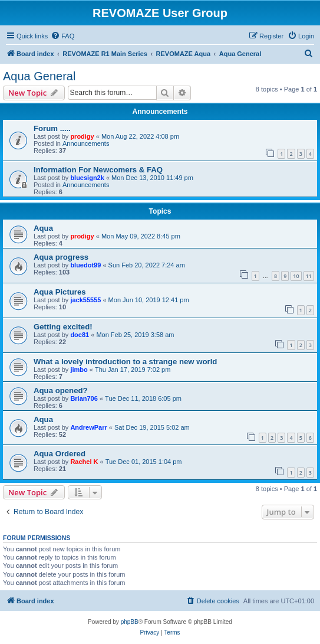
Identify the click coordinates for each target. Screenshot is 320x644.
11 (309, 276)
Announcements (86, 143)
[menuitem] (62, 36)
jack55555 (85, 299)
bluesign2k (87, 177)
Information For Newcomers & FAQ (98, 169)
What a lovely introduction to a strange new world (125, 361)
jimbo (78, 369)
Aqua (43, 228)
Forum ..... (52, 128)
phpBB (129, 622)
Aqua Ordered (59, 453)
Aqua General (39, 76)
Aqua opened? (61, 390)
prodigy (82, 136)
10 (296, 276)
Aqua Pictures (60, 291)
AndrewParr (88, 427)
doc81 (79, 334)
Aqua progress (61, 257)
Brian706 (83, 398)
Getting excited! (63, 326)
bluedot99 (85, 265)
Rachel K (84, 461)
